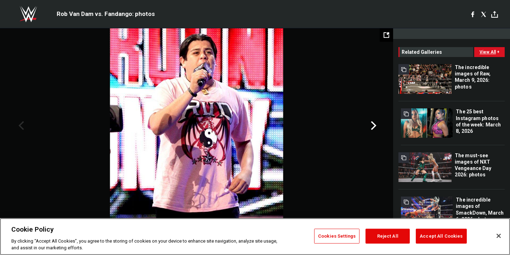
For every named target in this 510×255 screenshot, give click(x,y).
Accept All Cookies (441, 236)
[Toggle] (494, 14)
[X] (483, 14)
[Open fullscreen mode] (386, 35)
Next (373, 125)
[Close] (498, 236)
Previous (20, 125)
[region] (255, 236)
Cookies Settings (337, 236)
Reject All (387, 236)
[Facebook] (472, 14)
